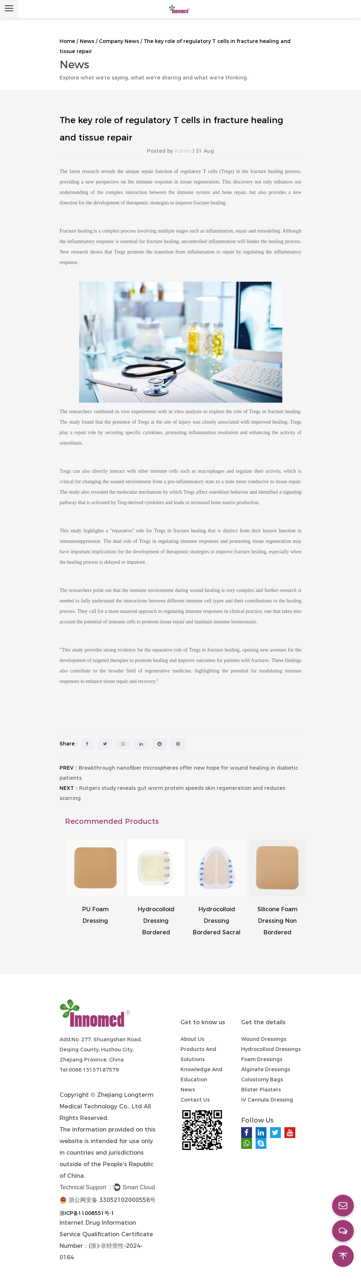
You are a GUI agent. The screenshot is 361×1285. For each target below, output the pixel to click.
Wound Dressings (263, 1039)
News (87, 41)
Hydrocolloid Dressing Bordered (156, 921)
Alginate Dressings (265, 1069)
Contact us (195, 1099)
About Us (192, 1039)
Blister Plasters (261, 1089)
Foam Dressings (261, 1059)
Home (67, 41)
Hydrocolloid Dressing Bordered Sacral (216, 921)
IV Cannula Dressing (267, 1099)
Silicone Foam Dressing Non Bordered (277, 921)
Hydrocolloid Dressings (271, 1049)
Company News (119, 41)
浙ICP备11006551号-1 (87, 1213)
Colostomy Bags (262, 1079)
